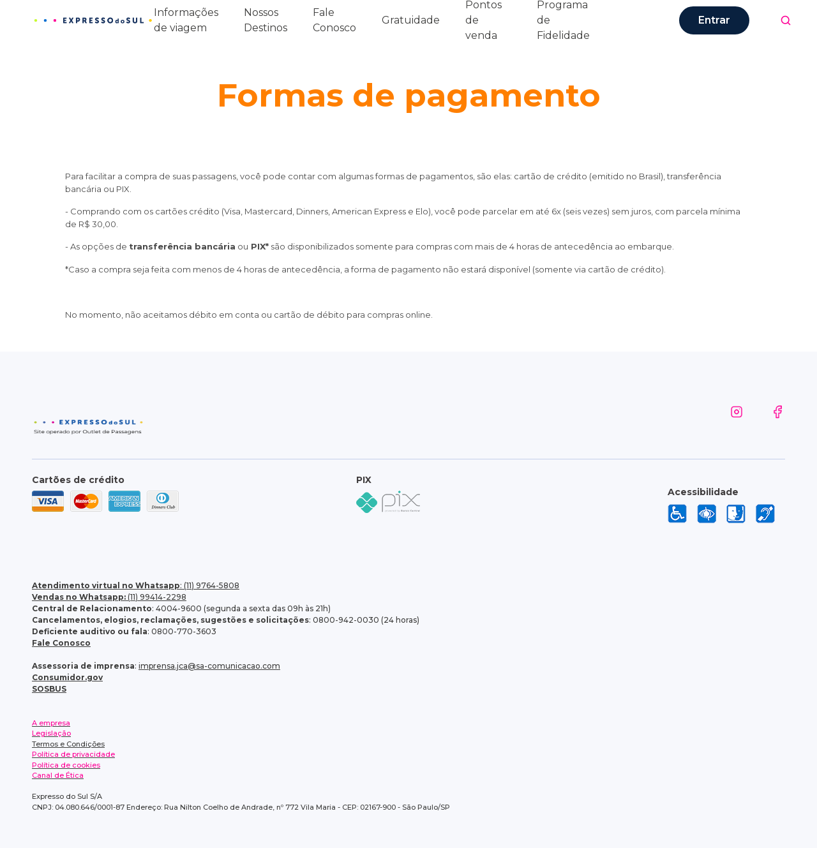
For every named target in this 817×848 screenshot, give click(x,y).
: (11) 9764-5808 (135, 585)
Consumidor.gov (67, 677)
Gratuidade (411, 20)
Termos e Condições (68, 744)
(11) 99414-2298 (109, 597)
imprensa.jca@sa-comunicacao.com (209, 666)
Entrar (714, 20)
